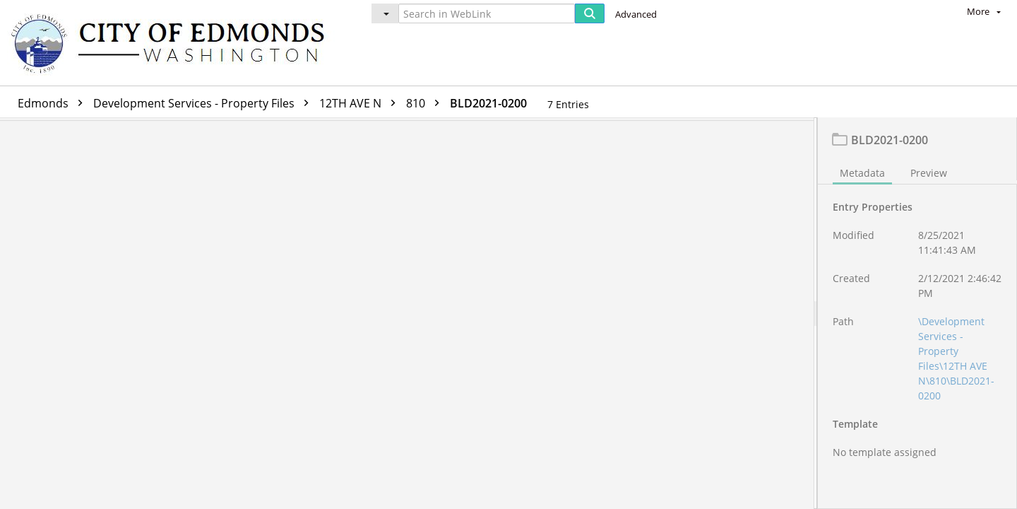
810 (426, 103)
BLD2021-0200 (488, 103)
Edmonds (54, 103)
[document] (917, 315)
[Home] (174, 43)
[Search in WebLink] (486, 13)
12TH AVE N (361, 103)
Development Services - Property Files (204, 103)
